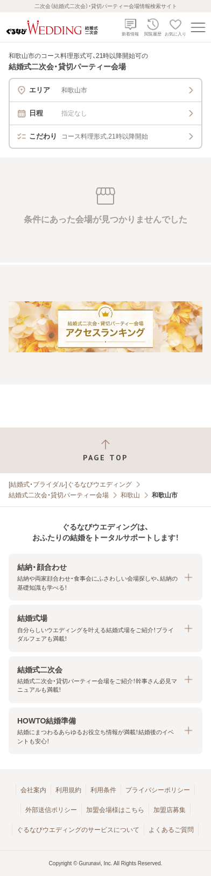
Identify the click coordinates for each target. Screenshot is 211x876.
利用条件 (103, 790)
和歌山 (130, 495)
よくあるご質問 (171, 830)
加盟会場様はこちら (115, 810)
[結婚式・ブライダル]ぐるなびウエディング (70, 484)
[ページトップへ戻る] (105, 450)
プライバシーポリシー (157, 790)
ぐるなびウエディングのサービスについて (78, 830)
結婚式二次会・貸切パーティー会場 (59, 495)
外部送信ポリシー (51, 810)
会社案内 (33, 790)
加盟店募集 (169, 810)
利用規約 (68, 790)
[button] (105, 577)
